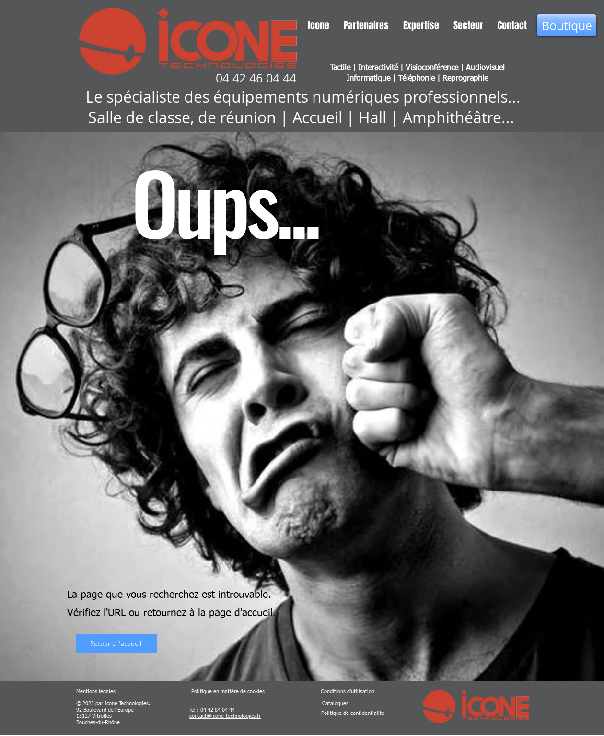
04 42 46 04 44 (256, 78)
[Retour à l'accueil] (116, 643)
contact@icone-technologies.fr (225, 716)
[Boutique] (566, 25)
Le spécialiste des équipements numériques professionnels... (303, 96)
